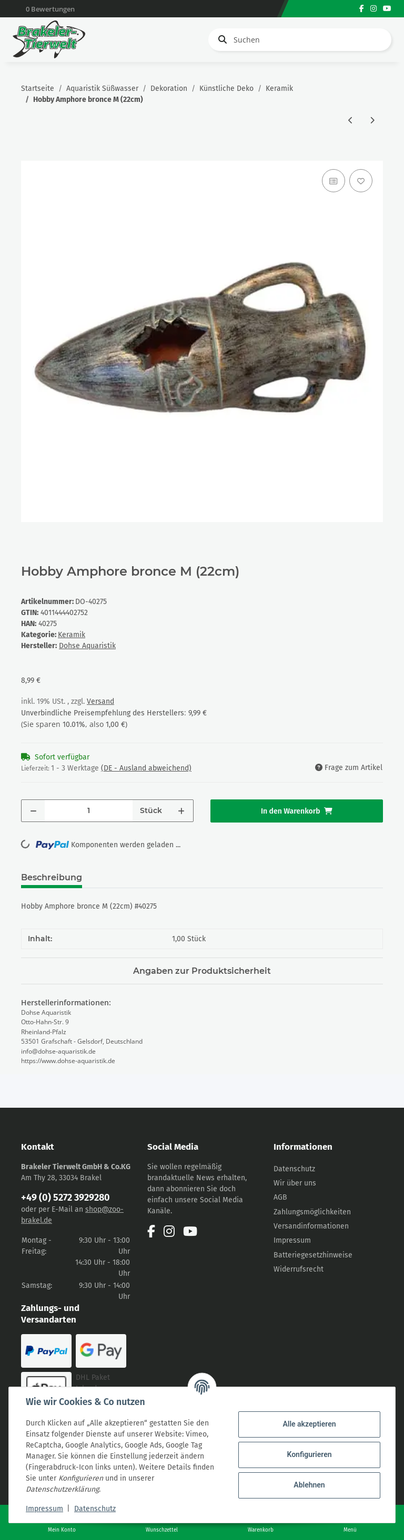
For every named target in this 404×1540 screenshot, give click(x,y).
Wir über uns (295, 1183)
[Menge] (89, 810)
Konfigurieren (309, 1454)
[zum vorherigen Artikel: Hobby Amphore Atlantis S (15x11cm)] (350, 120)
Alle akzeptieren (309, 1424)
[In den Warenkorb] (29, 155)
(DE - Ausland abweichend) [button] (146, 768)
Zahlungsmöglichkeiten (312, 1212)
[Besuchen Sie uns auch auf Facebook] (361, 8)
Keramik (71, 634)
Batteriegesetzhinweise (313, 1255)
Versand (100, 701)
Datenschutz (294, 1168)
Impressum (292, 1240)
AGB (280, 1197)
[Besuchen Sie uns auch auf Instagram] (373, 8)
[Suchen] (299, 39)
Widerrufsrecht (299, 1269)
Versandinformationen (311, 1226)
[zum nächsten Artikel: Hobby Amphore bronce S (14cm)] (372, 120)
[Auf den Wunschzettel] (360, 180)
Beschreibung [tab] (51, 877)
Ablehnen (309, 1485)
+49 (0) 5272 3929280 (65, 1197)
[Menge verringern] (33, 810)
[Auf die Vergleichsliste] (333, 180)
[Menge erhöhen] (181, 810)
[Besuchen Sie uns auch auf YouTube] (387, 8)
